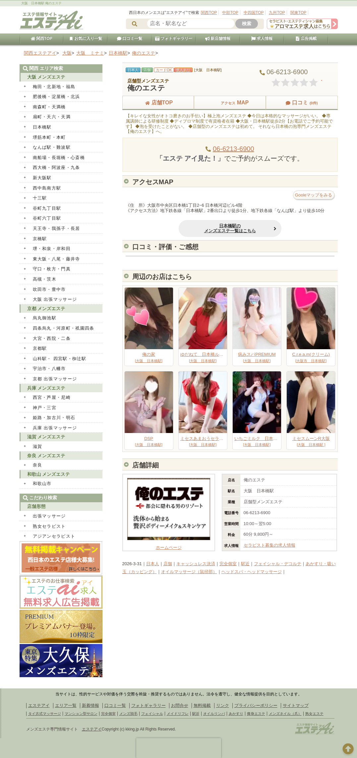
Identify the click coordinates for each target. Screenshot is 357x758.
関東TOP (298, 12)
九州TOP (277, 12)
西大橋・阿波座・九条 (56, 167)
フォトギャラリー (173, 38)
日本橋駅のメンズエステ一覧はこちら (230, 228)
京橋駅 (40, 238)
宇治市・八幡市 (49, 368)
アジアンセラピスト (54, 536)
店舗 (167, 563)
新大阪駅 (42, 177)
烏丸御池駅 (45, 317)
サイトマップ (296, 705)
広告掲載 (306, 38)
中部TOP (230, 12)
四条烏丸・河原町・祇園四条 (63, 328)
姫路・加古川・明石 (54, 417)
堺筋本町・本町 (49, 137)
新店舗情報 (217, 38)
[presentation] (178, 748)
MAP (230, 102)
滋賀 (37, 446)
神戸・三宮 (45, 407)
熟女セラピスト (49, 526)
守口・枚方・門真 (52, 268)
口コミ (301, 102)
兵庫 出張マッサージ (55, 427)
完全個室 (228, 563)
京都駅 (40, 348)
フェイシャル (152, 714)
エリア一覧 (66, 705)
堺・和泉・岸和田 (52, 248)
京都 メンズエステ (46, 308)
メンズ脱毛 (128, 714)
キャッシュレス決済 (195, 563)
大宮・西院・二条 (52, 338)
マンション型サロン (81, 714)
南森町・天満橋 (49, 106)
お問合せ (179, 705)
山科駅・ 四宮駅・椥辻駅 (60, 358)
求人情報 (261, 38)
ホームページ (168, 545)
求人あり (183, 70)
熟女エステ (314, 714)
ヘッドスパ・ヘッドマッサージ (251, 571)
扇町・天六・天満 (52, 116)
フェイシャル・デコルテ (277, 563)
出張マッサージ (49, 516)
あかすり (236, 714)
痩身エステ (256, 714)
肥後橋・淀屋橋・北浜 (56, 96)
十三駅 (40, 197)
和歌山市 (42, 483)
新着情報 (90, 705)
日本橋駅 (42, 127)
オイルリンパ (214, 714)
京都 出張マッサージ (55, 378)
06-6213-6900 (233, 148)
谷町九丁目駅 (47, 208)
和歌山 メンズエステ (48, 474)
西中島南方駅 (47, 188)
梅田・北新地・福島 (54, 86)
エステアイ (39, 705)
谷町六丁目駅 (47, 218)
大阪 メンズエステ (46, 77)
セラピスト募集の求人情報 (269, 545)
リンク (222, 705)
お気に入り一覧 (85, 38)
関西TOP (209, 12)
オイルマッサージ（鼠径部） (189, 571)
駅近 (245, 563)
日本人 (152, 563)
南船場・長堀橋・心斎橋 (59, 157)
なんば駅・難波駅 (52, 147)
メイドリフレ (178, 714)
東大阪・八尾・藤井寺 (56, 258)
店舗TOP (158, 102)
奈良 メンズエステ (46, 455)
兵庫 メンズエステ (46, 388)
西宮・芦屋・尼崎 (52, 397)
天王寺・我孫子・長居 (56, 228)
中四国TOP (254, 12)
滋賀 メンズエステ (46, 436)
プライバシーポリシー (255, 705)
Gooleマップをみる (313, 194)
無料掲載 (202, 705)
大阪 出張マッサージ (55, 299)
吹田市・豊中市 (49, 289)
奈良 (37, 464)
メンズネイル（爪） (285, 714)
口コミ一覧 (129, 38)
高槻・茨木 (45, 279)
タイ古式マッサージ (44, 714)
